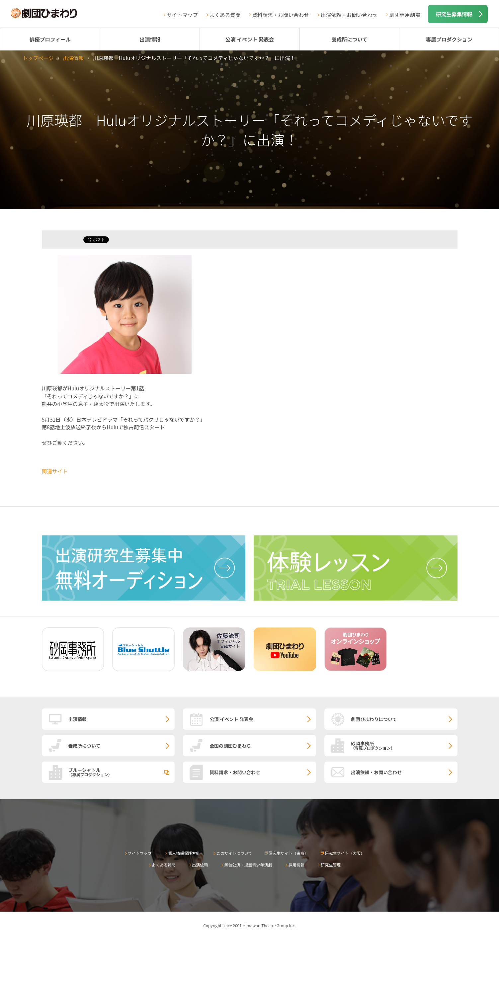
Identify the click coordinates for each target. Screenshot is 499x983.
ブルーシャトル (121, 772)
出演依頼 (200, 864)
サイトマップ (182, 14)
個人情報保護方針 (184, 853)
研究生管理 (331, 864)
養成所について (349, 39)
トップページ (38, 57)
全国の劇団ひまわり (230, 745)
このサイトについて (234, 853)
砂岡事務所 (404, 745)
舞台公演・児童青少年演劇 (248, 864)
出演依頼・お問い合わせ (349, 14)
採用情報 (296, 864)
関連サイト (55, 471)
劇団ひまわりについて (374, 719)
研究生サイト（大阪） (345, 853)
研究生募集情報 (454, 14)
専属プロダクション (449, 39)
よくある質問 (225, 14)
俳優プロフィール (50, 39)
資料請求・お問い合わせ (280, 14)
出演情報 (149, 39)
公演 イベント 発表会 (249, 39)
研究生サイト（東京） (288, 853)
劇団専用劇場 (404, 14)
